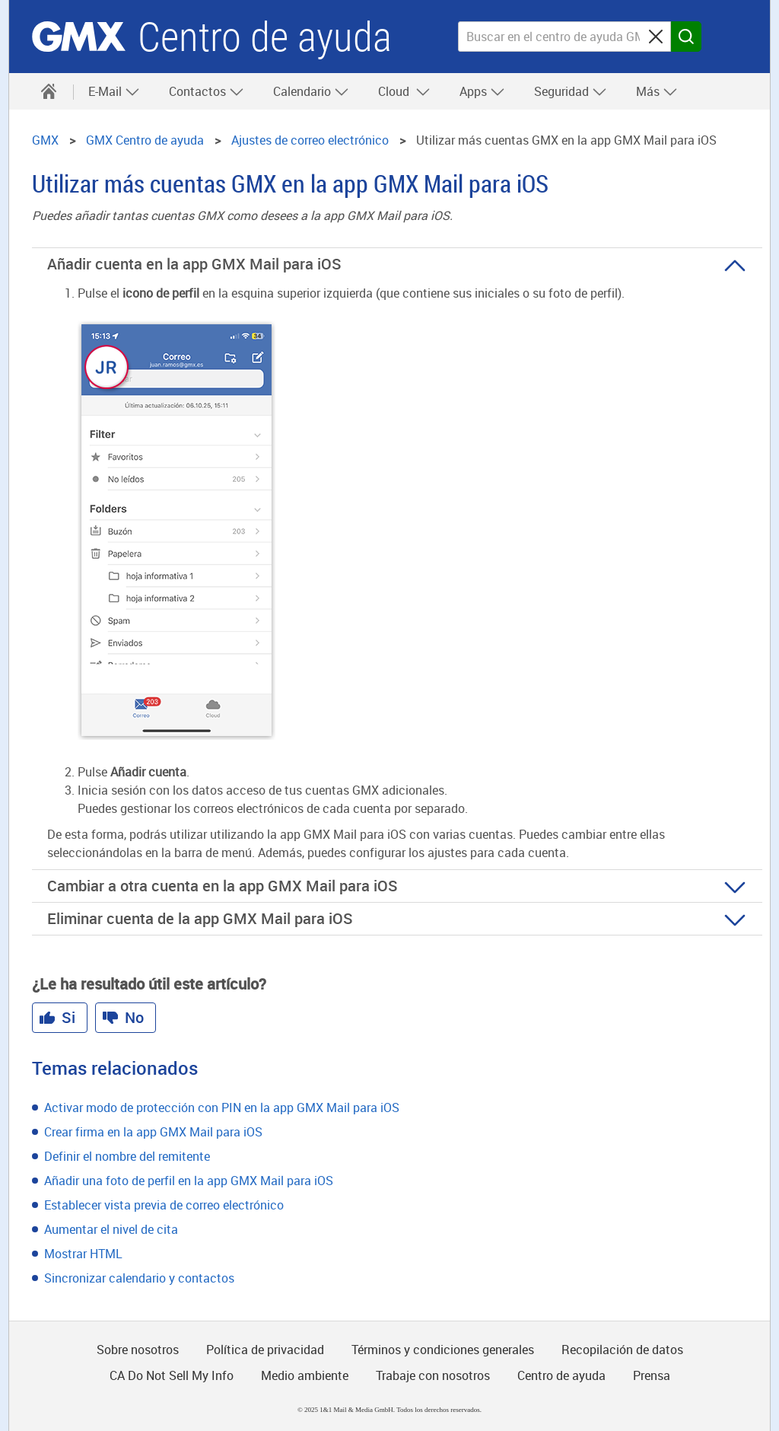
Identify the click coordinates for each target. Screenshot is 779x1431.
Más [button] (657, 91)
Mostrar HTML (83, 1253)
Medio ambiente (304, 1375)
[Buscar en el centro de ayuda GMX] (564, 36)
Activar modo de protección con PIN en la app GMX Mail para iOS (221, 1107)
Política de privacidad (265, 1349)
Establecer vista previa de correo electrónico (164, 1205)
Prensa (651, 1375)
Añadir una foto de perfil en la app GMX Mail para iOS (188, 1180)
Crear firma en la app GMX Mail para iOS (153, 1131)
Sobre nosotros (138, 1349)
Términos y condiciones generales (442, 1349)
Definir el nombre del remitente (127, 1156)
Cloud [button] (404, 91)
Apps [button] (482, 91)
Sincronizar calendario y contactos (139, 1278)
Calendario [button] (311, 91)
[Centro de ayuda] (48, 91)
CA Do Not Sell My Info (172, 1375)
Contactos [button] (206, 91)
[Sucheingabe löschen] (656, 36)
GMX (79, 36)
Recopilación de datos (622, 1349)
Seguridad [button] (570, 91)
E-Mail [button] (114, 91)
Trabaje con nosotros (433, 1375)
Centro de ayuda (265, 37)
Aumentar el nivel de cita (111, 1229)
